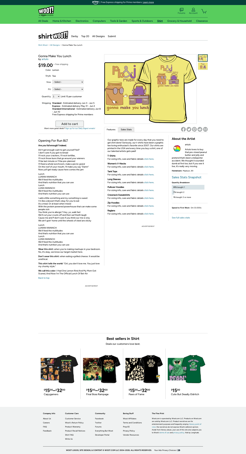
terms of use (164, 433)
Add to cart (69, 124)
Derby (74, 36)
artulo (45, 59)
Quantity (46, 96)
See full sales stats (181, 217)
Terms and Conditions (132, 423)
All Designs (98, 36)
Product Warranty (72, 427)
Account (193, 11)
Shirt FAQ (69, 435)
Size (48, 82)
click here (149, 159)
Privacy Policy (129, 431)
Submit (112, 36)
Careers (46, 423)
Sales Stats (126, 129)
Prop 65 (126, 427)
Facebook (99, 419)
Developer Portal (102, 435)
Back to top (43, 278)
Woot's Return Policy (74, 423)
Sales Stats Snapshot (186, 177)
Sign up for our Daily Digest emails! (80, 128)
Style (48, 76)
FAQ (45, 427)
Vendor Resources (131, 435)
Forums (181, 11)
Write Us (69, 439)
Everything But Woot (104, 431)
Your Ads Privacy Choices (165, 450)
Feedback (47, 431)
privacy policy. (179, 433)
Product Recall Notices (75, 431)
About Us (47, 419)
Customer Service (73, 419)
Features (111, 129)
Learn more (148, 2)
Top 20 (85, 36)
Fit (49, 89)
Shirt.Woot (53, 35)
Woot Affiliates (129, 419)
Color (48, 70)
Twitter (98, 423)
